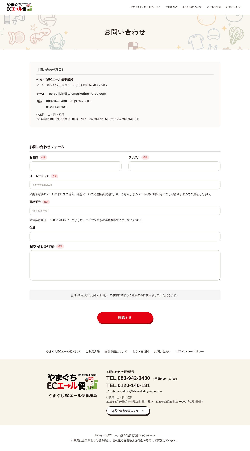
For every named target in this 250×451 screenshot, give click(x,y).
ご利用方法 (171, 7)
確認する (125, 317)
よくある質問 (214, 7)
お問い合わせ (233, 7)
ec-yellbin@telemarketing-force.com (77, 93)
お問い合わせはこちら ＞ (128, 410)
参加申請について (192, 7)
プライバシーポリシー (190, 351)
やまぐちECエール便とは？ (145, 7)
